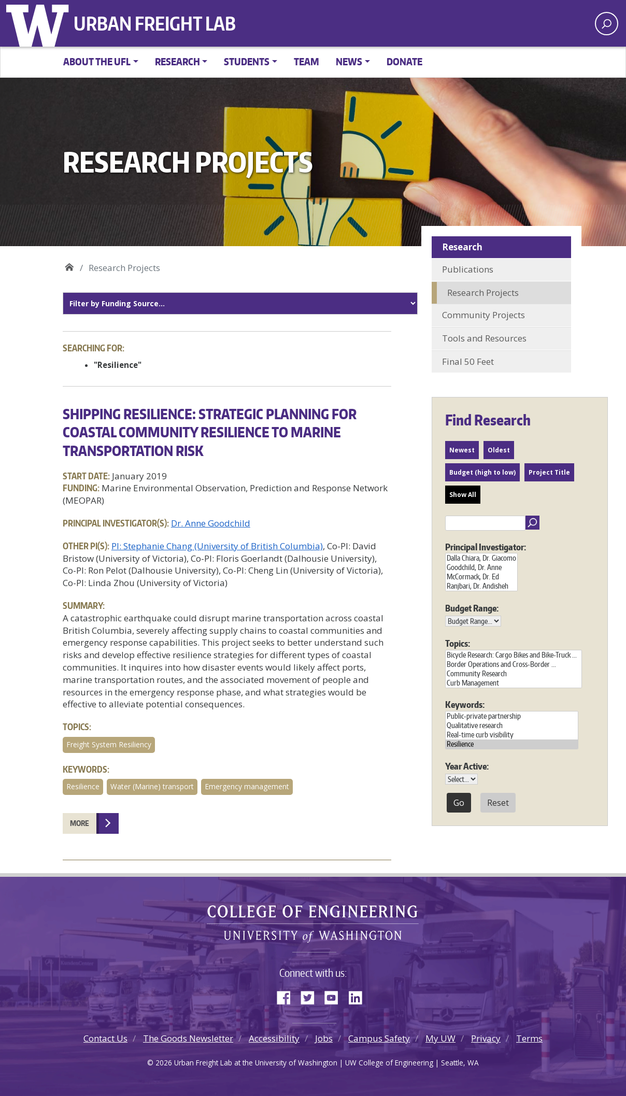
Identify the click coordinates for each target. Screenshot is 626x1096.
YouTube (335, 995)
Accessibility (274, 1038)
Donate (404, 61)
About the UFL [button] (97, 61)
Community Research (513, 673)
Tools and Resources (484, 338)
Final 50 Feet (468, 361)
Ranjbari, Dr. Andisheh (481, 586)
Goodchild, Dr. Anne (481, 567)
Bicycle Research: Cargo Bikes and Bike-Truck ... (513, 655)
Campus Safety (379, 1038)
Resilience (82, 786)
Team (306, 61)
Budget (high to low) (482, 472)
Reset (498, 802)
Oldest (499, 450)
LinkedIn (359, 995)
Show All (462, 494)
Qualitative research (512, 725)
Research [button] (177, 61)
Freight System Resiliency (108, 744)
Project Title (549, 472)
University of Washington (40, 23)
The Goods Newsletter (188, 1038)
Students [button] (246, 61)
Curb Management (513, 683)
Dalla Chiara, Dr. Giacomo (481, 558)
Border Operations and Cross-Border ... (513, 664)
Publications (467, 269)
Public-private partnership (512, 716)
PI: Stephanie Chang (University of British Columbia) (217, 546)
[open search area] (606, 23)
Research (462, 247)
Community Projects (483, 315)
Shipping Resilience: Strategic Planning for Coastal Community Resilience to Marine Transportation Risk (210, 432)
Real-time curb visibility (512, 734)
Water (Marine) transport (152, 786)
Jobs (324, 1038)
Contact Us (105, 1038)
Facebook (287, 995)
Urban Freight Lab (155, 23)
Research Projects (483, 292)
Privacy (486, 1038)
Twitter (311, 995)
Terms (529, 1038)
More (79, 823)
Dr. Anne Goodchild (210, 523)
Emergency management (247, 786)
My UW (440, 1038)
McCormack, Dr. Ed (481, 576)
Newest (462, 450)
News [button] (349, 61)
